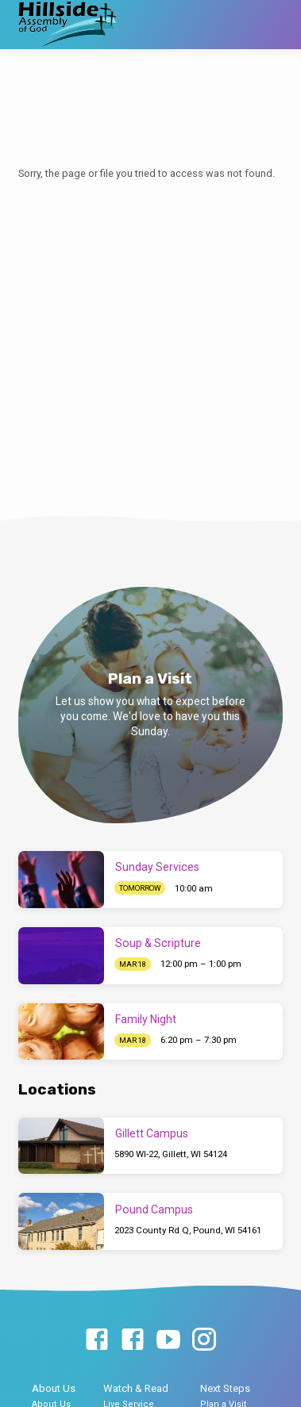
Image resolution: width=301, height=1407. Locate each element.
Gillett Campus (151, 1133)
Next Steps (225, 1388)
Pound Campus (154, 1209)
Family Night (145, 1019)
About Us (53, 1388)
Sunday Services (157, 867)
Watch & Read (135, 1388)
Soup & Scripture (158, 943)
